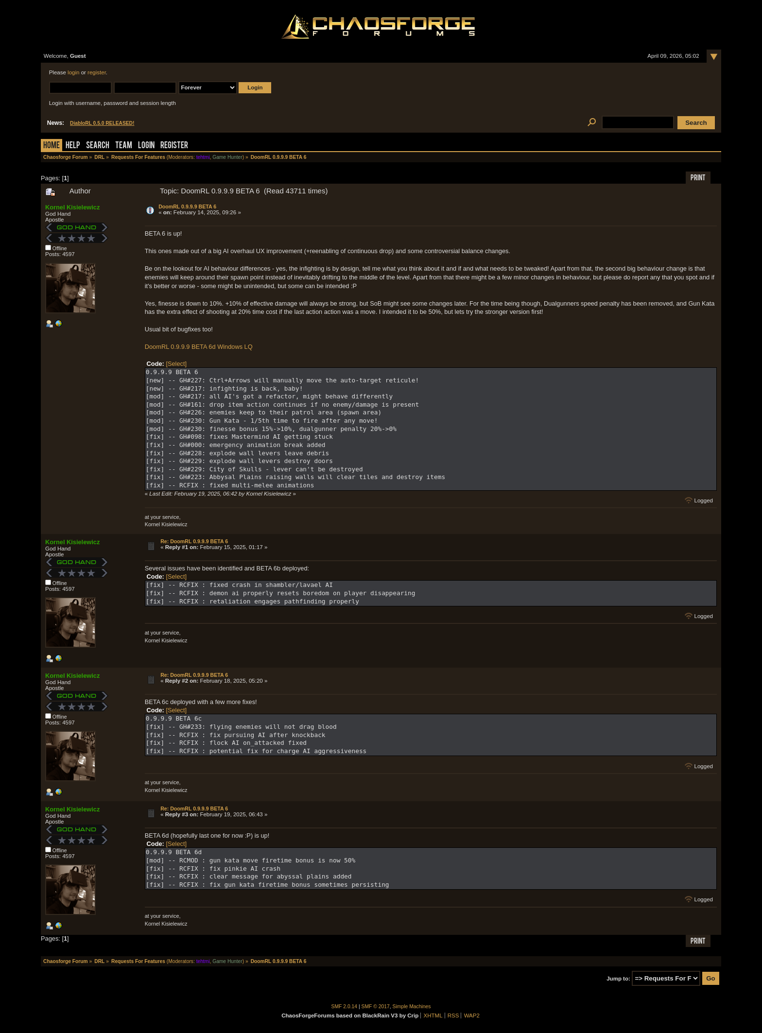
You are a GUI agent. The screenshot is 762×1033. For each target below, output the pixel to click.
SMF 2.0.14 (344, 1006)
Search (97, 146)
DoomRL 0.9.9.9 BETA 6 (187, 206)
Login (146, 146)
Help (73, 146)
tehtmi (203, 157)
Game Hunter (227, 157)
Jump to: (618, 978)
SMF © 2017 (376, 1006)
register (96, 72)
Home (51, 146)
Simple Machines (412, 1006)
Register (174, 146)
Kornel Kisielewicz (72, 207)
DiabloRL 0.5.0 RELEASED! (102, 123)
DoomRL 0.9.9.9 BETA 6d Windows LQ (199, 346)
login (73, 72)
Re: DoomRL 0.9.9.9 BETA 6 (194, 541)
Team (123, 146)
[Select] (176, 363)
